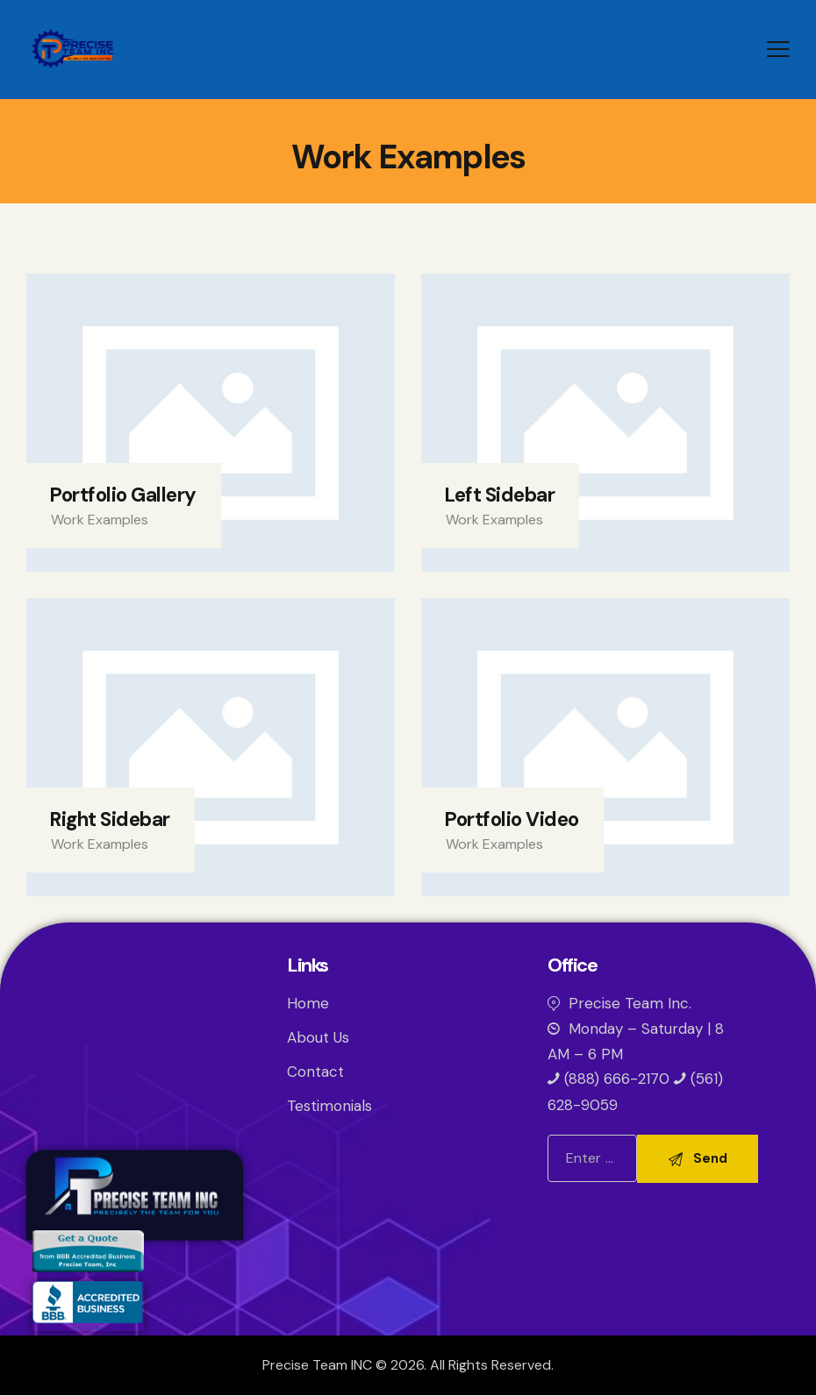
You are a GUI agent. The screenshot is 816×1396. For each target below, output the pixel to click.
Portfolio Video (511, 819)
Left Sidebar (499, 495)
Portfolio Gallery (123, 495)
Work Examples (99, 519)
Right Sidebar (109, 819)
